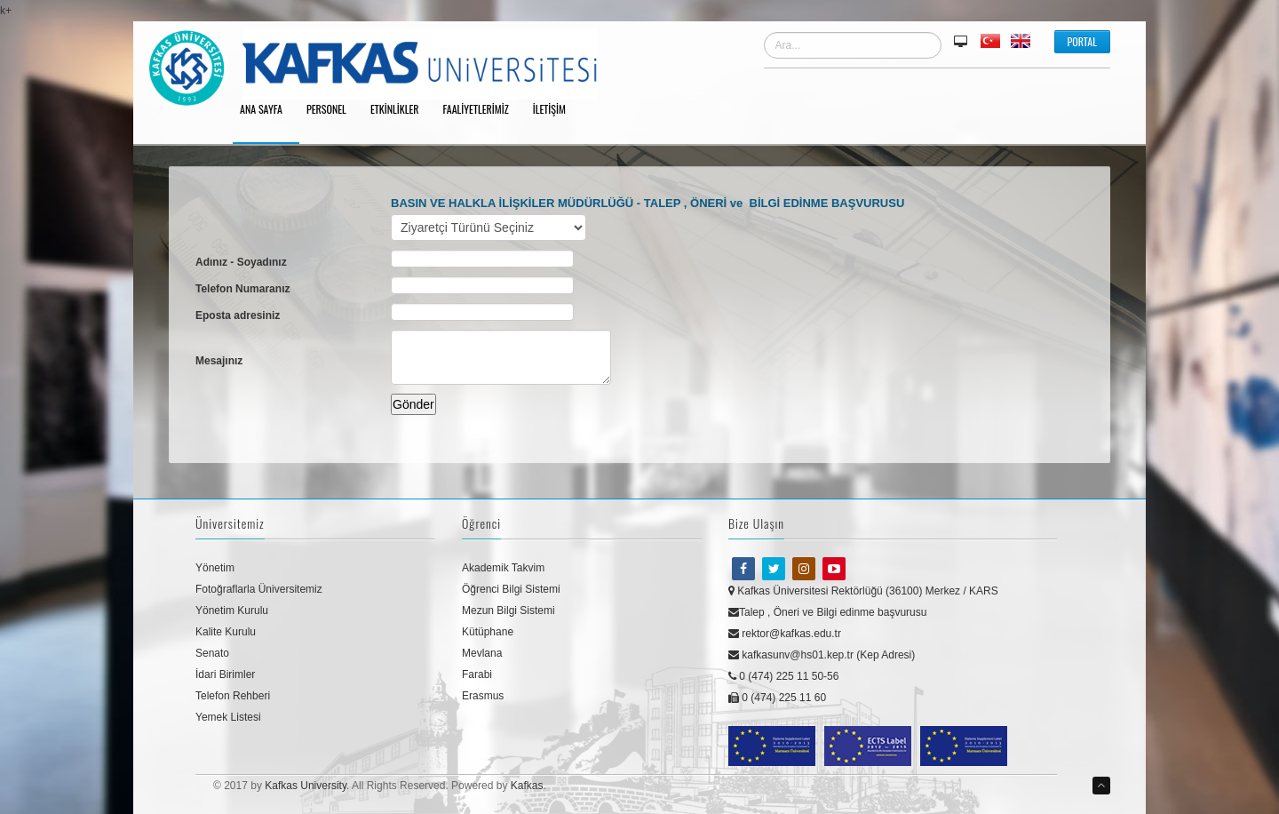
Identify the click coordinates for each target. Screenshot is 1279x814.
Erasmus (483, 696)
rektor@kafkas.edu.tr (784, 633)
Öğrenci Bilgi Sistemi (511, 589)
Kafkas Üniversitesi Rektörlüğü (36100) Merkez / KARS (863, 591)
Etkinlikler (401, 110)
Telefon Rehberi (232, 696)
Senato (212, 653)
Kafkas (527, 785)
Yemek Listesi (228, 717)
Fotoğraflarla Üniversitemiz (258, 589)
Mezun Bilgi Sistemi (508, 610)
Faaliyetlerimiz (482, 110)
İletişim (555, 110)
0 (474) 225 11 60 (777, 697)
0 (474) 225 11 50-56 (783, 676)
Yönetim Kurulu (231, 610)
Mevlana (482, 653)
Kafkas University (305, 785)
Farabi (477, 674)
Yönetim (214, 568)
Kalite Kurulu (225, 632)
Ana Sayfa (267, 110)
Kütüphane (487, 632)
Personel (332, 110)
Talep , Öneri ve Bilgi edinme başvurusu (827, 612)
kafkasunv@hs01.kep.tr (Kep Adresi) (821, 655)
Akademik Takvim (503, 568)
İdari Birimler (225, 674)
